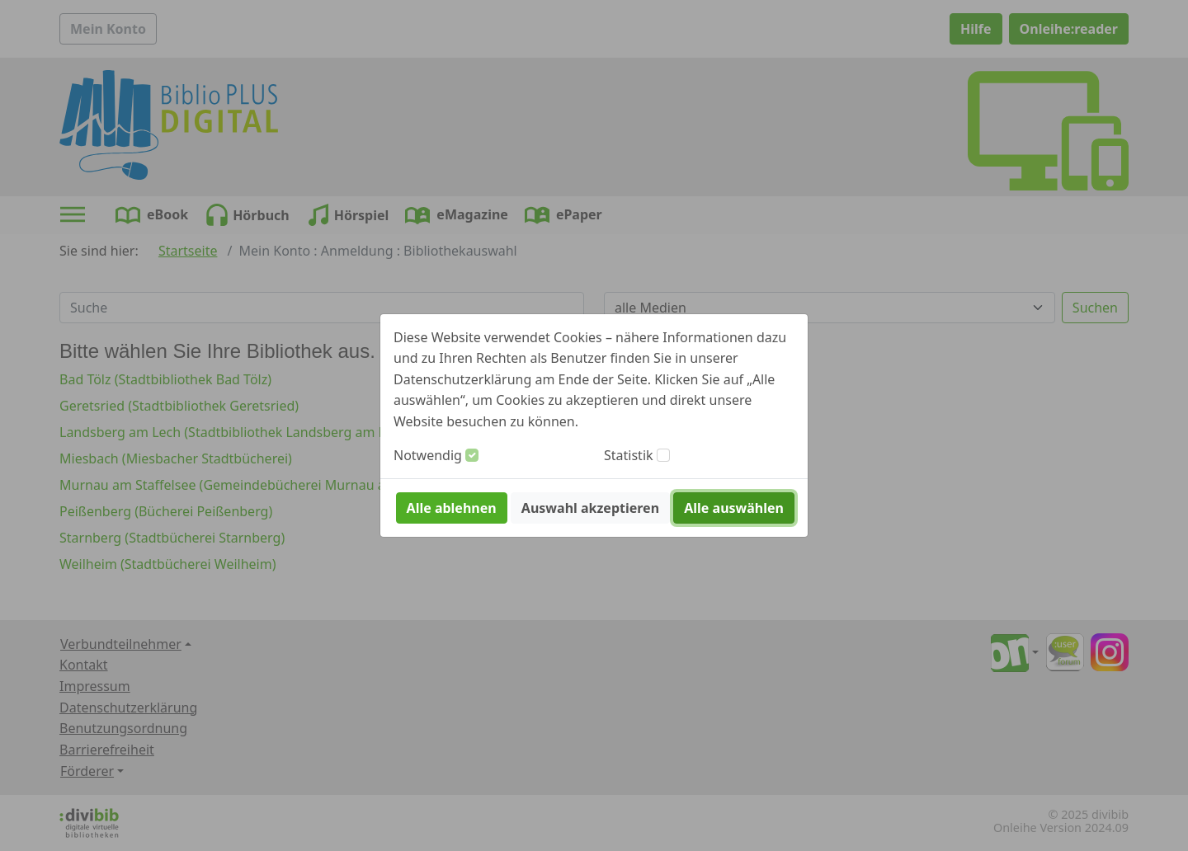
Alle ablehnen (452, 508)
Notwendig (428, 455)
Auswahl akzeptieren (590, 508)
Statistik (628, 455)
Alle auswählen (734, 508)
